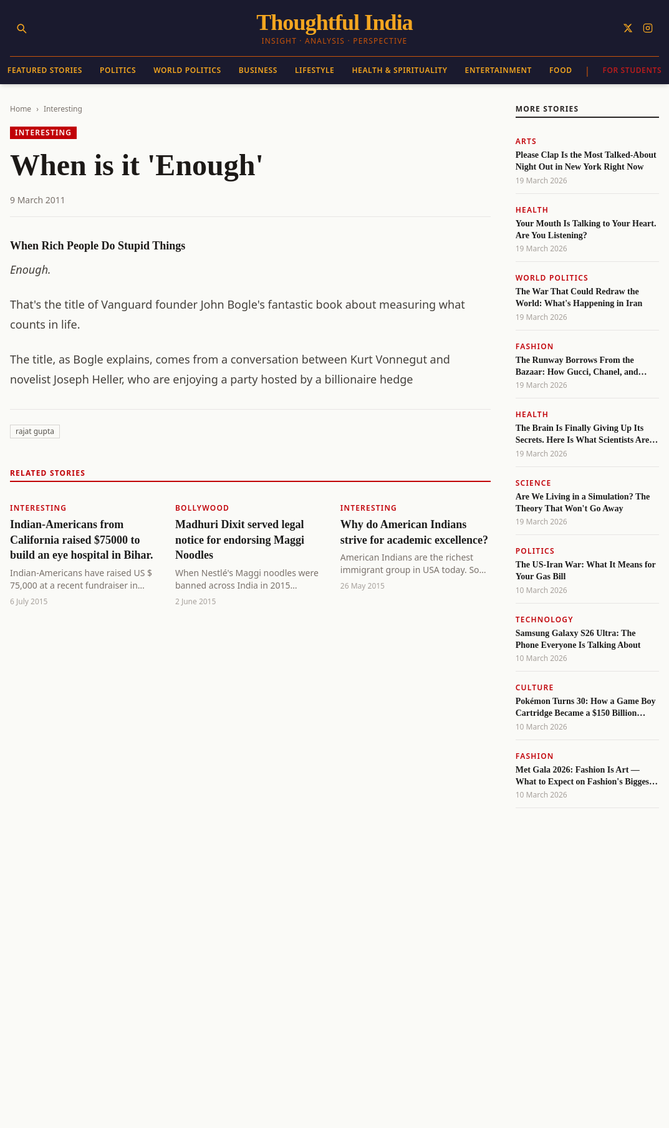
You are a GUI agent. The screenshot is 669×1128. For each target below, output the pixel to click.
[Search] (21, 28)
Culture (535, 687)
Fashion (535, 346)
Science (534, 483)
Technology (545, 619)
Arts (526, 141)
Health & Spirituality (399, 70)
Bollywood (202, 508)
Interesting (63, 109)
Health (532, 210)
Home (20, 109)
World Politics (187, 70)
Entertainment (498, 70)
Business (258, 70)
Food (560, 70)
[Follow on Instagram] (648, 28)
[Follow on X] (628, 28)
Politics (118, 70)
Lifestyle (314, 70)
